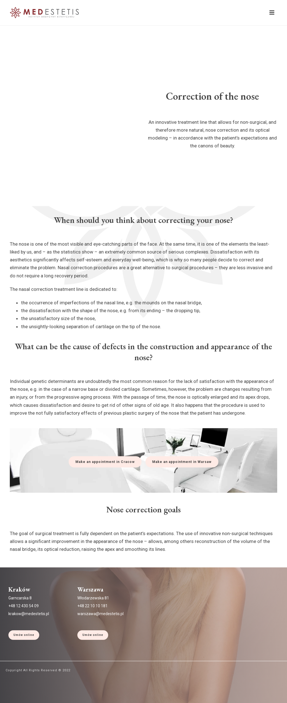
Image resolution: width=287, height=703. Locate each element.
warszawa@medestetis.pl (100, 613)
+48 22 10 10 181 (92, 606)
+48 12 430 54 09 (23, 606)
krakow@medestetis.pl (28, 613)
